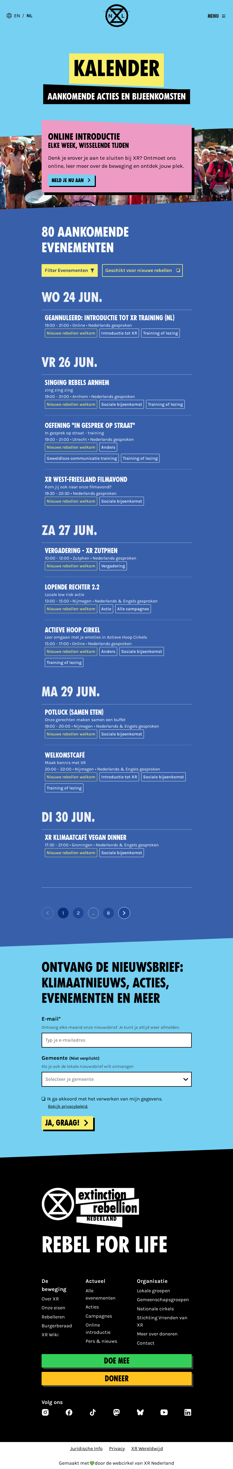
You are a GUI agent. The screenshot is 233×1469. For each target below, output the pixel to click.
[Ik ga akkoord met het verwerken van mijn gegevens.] (43, 1098)
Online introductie (98, 1328)
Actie (106, 608)
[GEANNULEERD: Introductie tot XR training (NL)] (118, 318)
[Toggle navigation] (216, 16)
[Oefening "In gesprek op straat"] (118, 426)
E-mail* (51, 1019)
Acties (92, 1307)
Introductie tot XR (119, 333)
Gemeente (70, 1058)
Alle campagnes (133, 608)
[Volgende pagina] (124, 913)
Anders (108, 447)
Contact (145, 1343)
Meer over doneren (157, 1334)
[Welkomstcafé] (118, 755)
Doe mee (116, 1360)
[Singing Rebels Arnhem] (118, 383)
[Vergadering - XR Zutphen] (118, 551)
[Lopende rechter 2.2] (118, 587)
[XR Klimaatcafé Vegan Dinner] (118, 838)
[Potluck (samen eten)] (118, 713)
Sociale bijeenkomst (121, 404)
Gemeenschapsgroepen (163, 1300)
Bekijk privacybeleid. (68, 1106)
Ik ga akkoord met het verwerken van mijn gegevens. (104, 1099)
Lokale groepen (153, 1291)
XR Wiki (50, 1335)
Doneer (117, 1378)
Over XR (50, 1299)
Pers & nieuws (101, 1341)
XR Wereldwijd (147, 1448)
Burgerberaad (57, 1326)
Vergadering (113, 565)
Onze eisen (53, 1308)
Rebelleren (53, 1317)
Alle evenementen (101, 1294)
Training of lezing (160, 333)
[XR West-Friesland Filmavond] (118, 480)
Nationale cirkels (155, 1309)
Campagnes (99, 1316)
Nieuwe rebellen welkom (71, 333)
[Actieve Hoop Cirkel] (118, 630)
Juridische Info (86, 1448)
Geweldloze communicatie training (82, 458)
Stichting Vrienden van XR (162, 1321)
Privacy (117, 1448)
